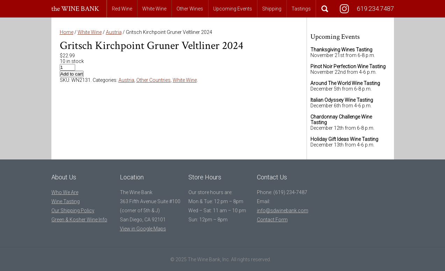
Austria (114, 32)
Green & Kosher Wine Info (79, 219)
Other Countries (153, 80)
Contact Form (272, 219)
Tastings (301, 9)
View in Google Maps (143, 228)
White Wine (154, 9)
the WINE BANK (75, 8)
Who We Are (64, 192)
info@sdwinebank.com (282, 210)
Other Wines (190, 9)
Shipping (271, 9)
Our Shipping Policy (72, 210)
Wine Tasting (65, 201)
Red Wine (122, 9)
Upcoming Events (232, 9)
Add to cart (71, 74)
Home (66, 32)
